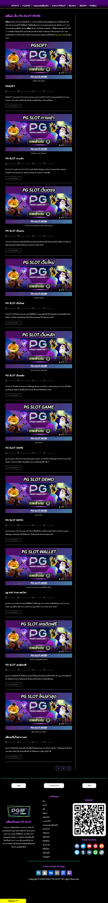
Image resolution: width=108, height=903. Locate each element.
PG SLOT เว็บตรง (14, 237)
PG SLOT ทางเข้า (14, 164)
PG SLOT (15, 12)
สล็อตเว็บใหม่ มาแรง (16, 743)
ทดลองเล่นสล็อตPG (40, 12)
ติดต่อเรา (72, 12)
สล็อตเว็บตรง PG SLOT (18, 828)
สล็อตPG (83, 12)
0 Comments (50, 459)
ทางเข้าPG (26, 12)
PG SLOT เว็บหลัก (14, 381)
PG (40, 98)
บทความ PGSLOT (58, 12)
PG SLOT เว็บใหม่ (14, 309)
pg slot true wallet (15, 598)
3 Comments (50, 170)
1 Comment (49, 315)
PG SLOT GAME (14, 454)
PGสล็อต (93, 12)
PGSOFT (10, 92)
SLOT (36, 98)
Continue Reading (14, 112)
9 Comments (50, 242)
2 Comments (50, 532)
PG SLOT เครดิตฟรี (15, 671)
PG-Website (12, 98)
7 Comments (50, 98)
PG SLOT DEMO (14, 526)
